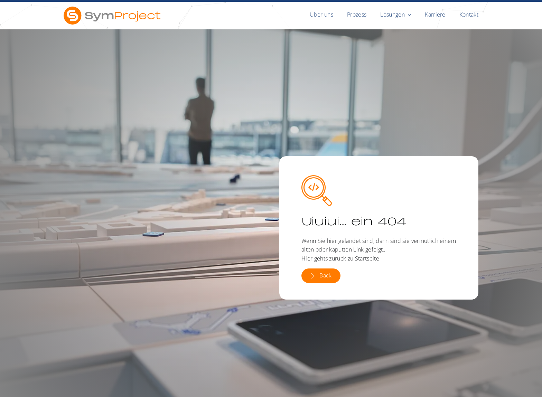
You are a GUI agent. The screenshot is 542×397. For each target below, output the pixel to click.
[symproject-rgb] (112, 9)
